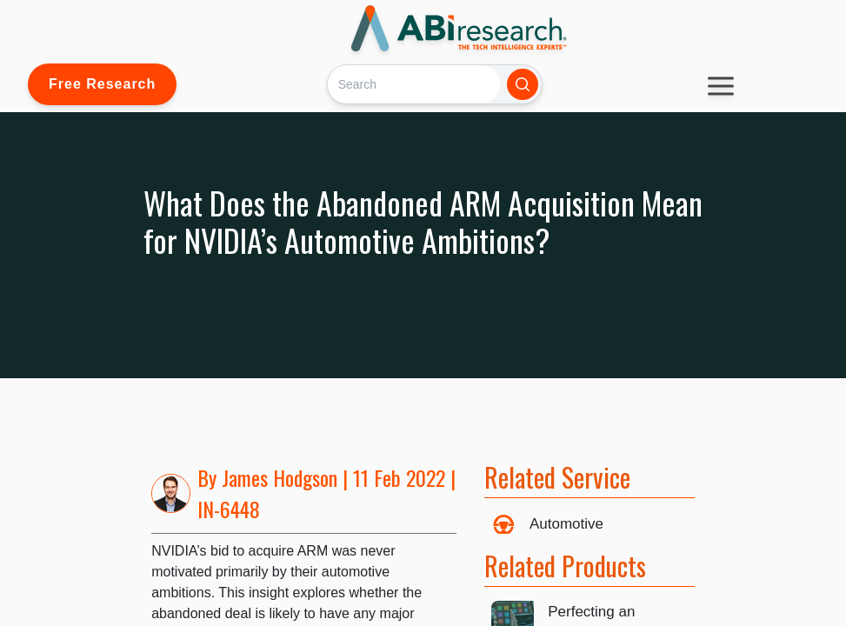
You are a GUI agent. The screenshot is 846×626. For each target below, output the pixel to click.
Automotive (566, 524)
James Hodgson (279, 477)
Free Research (102, 84)
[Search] (413, 84)
